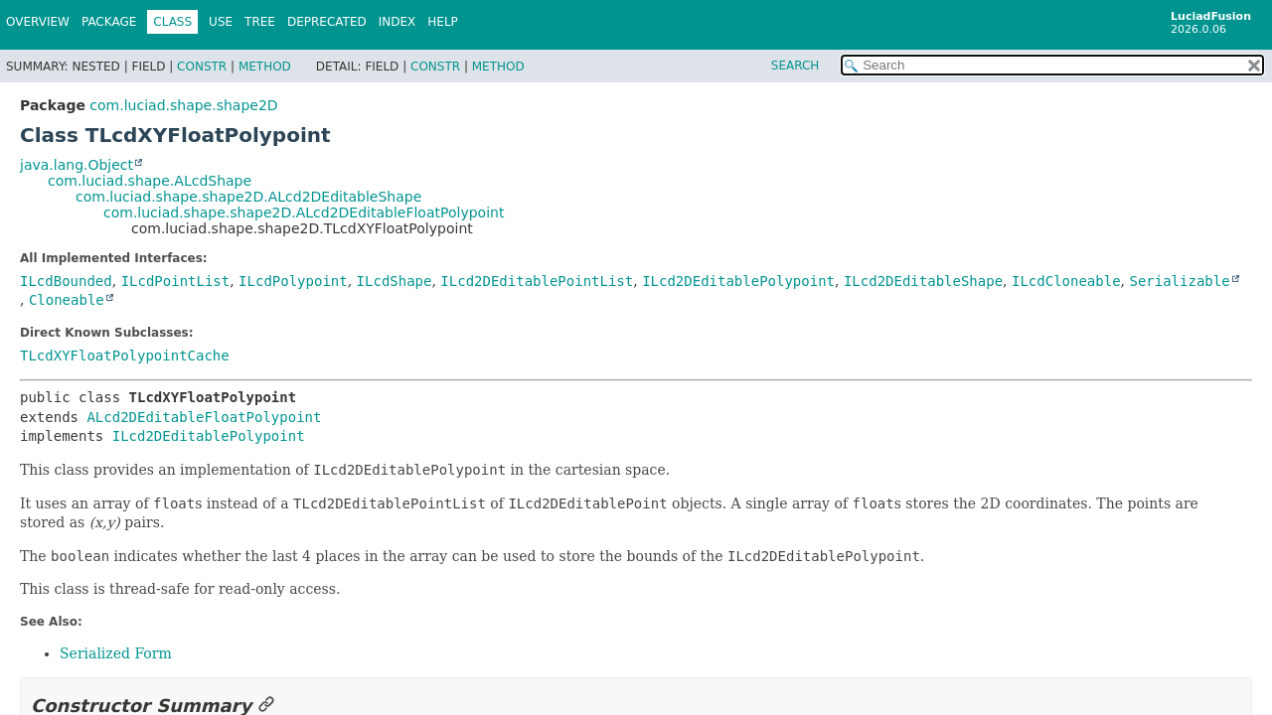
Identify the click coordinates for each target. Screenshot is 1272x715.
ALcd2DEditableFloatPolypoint (203, 417)
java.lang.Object (76, 165)
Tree (259, 22)
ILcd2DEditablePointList (536, 281)
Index (397, 22)
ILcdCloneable (1066, 281)
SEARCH (795, 65)
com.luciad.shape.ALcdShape (149, 181)
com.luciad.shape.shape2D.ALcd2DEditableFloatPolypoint (303, 212)
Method (264, 66)
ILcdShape (394, 281)
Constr (202, 66)
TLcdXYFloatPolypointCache (125, 355)
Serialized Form (116, 653)
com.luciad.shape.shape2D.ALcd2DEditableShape (248, 197)
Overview (38, 22)
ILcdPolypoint (293, 281)
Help (442, 22)
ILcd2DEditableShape (923, 281)
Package (108, 22)
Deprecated (327, 22)
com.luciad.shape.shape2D (183, 105)
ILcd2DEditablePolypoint (738, 281)
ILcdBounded (66, 281)
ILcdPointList (176, 281)
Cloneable (66, 300)
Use (221, 22)
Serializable (1179, 281)
